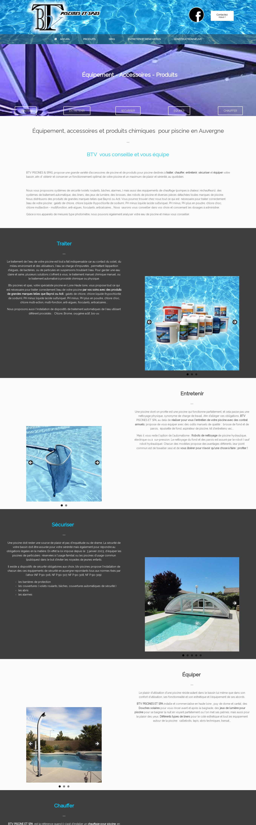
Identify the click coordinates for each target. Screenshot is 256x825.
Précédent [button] (149, 322)
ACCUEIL (62, 39)
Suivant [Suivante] (97, 744)
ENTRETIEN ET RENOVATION (144, 39)
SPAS (112, 39)
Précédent (31, 744)
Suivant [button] (234, 322)
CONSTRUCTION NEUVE (188, 39)
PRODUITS (89, 39)
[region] (192, 327)
